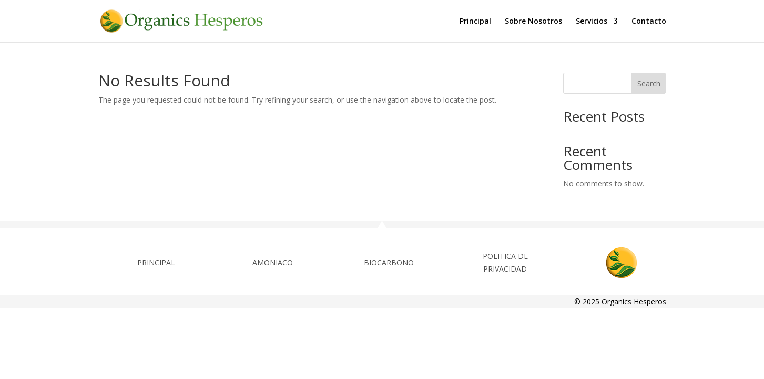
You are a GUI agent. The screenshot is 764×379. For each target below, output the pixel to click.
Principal (475, 21)
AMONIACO (272, 262)
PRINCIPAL (156, 262)
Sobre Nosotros (533, 21)
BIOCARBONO (389, 262)
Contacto (648, 21)
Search (648, 83)
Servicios (591, 21)
